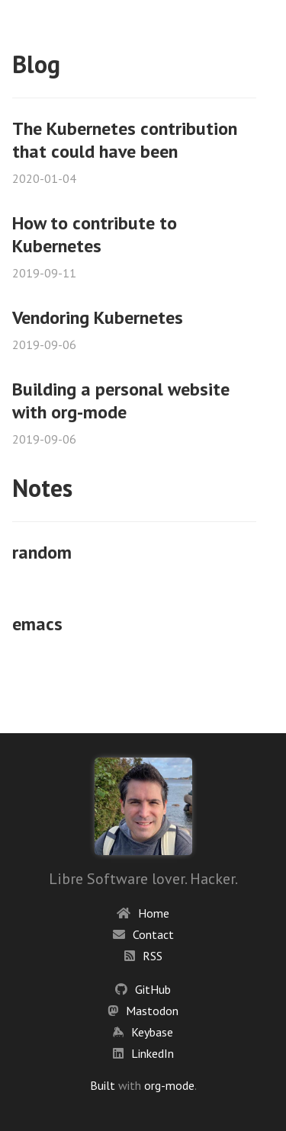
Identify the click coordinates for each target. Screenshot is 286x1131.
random (42, 552)
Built (102, 1085)
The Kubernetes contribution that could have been (124, 140)
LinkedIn (152, 1053)
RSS (152, 955)
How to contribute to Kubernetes (94, 234)
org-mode (169, 1085)
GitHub (153, 989)
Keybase (152, 1032)
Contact (153, 934)
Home (153, 913)
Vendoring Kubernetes (97, 317)
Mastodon (152, 1010)
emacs (37, 624)
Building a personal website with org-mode (121, 400)
